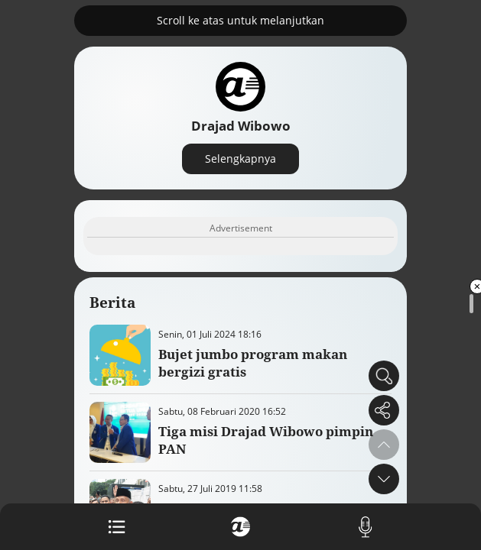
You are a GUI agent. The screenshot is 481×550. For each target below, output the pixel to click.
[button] (384, 479)
